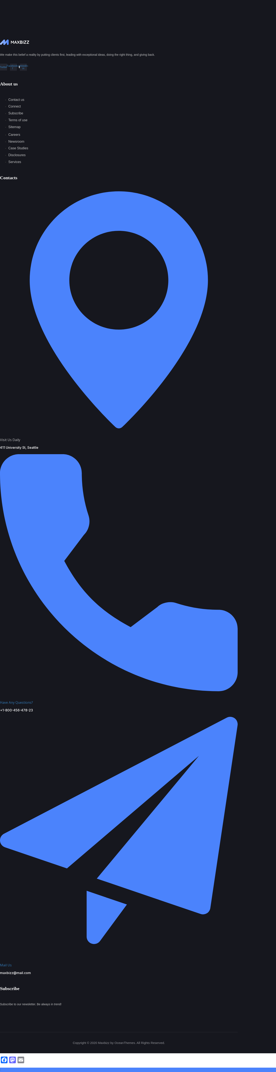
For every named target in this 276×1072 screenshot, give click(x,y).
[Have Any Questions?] (119, 689)
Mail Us (6, 965)
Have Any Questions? (16, 702)
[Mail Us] (119, 952)
